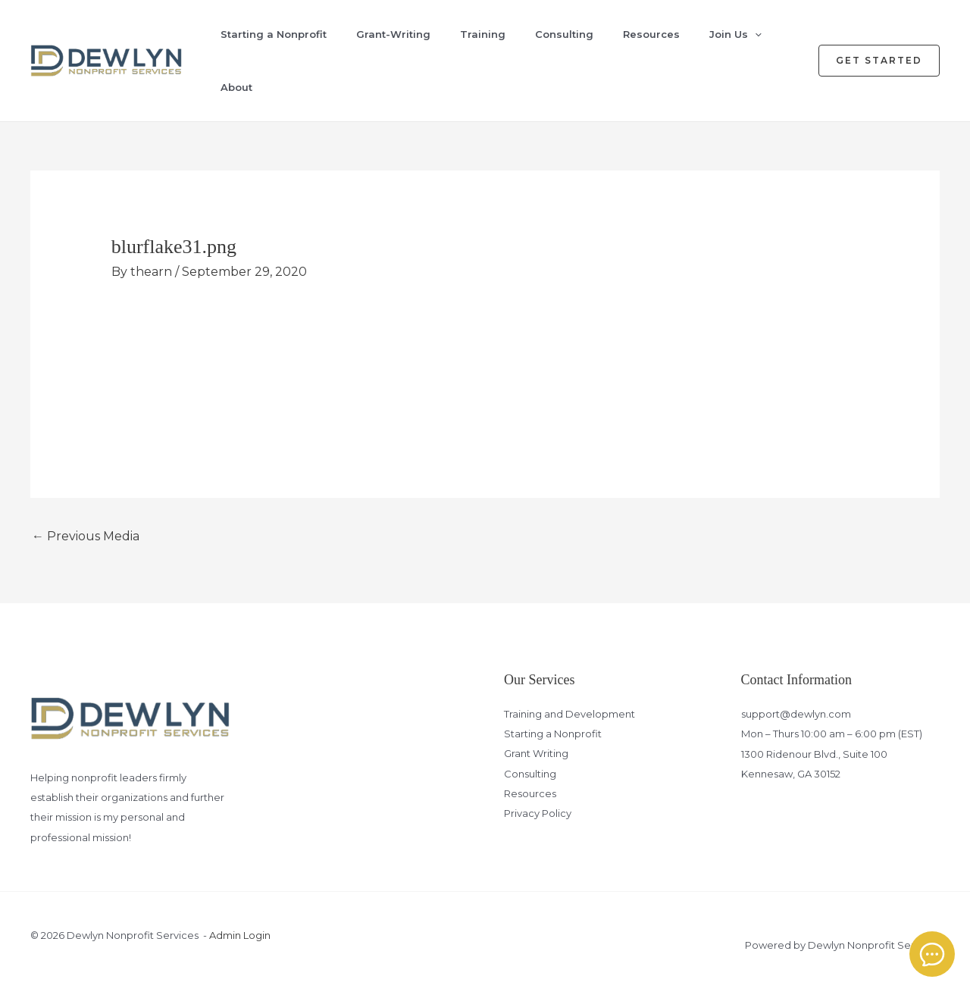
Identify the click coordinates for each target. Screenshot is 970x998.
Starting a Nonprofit (263, 34)
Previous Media (85, 536)
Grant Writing (536, 754)
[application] (733, 34)
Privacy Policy (537, 814)
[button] (879, 61)
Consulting (547, 34)
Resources (631, 34)
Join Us (713, 34)
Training (467, 34)
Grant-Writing (380, 34)
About (226, 87)
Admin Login (240, 935)
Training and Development (569, 714)
